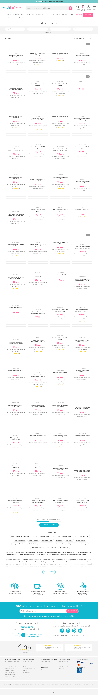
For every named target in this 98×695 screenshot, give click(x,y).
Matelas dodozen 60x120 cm (60, 275)
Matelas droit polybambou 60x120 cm (60, 468)
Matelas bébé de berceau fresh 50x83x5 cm (82, 340)
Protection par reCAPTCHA (54, 692)
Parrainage (61, 668)
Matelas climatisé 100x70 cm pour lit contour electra (16, 277)
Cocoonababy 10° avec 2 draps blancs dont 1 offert (60, 149)
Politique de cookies (9, 668)
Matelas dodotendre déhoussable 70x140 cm (38, 312)
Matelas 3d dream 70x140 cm (82, 147)
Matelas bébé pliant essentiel (60, 116)
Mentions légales (27, 666)
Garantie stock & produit (10, 674)
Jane (38, 554)
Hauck (32, 554)
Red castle (36, 552)
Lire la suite (49, 572)
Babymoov (74, 552)
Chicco (88, 552)
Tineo (84, 554)
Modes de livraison (9, 670)
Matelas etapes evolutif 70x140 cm (82, 371)
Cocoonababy (7, 684)
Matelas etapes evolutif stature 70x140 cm (82, 501)
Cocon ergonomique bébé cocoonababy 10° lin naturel (82, 56)
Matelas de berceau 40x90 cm (60, 243)
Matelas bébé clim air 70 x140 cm (38, 210)
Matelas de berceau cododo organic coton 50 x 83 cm (16, 149)
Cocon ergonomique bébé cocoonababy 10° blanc (82, 182)
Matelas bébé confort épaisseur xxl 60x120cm (38, 119)
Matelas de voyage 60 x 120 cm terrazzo (38, 436)
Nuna (49, 554)
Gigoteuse (71, 544)
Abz (42, 552)
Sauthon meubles (74, 554)
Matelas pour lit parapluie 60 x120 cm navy (82, 119)
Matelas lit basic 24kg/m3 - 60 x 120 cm (60, 373)
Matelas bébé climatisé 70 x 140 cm (60, 338)
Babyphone (64, 547)
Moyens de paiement (10, 672)
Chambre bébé (89, 684)
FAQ (42, 669)
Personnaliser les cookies (11, 666)
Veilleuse (48, 684)
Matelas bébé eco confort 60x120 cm (38, 84)
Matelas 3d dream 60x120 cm (38, 147)
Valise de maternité (63, 666)
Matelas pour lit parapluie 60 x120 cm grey (38, 54)
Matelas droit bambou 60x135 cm (15, 466)
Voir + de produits (49, 525)
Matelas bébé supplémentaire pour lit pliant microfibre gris (38, 376)
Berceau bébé (20, 540)
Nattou (43, 554)
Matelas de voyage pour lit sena (60, 210)
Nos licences (44, 665)
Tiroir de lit (32, 544)
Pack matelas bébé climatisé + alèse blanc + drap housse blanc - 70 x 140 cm (82, 472)
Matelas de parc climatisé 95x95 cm (38, 275)
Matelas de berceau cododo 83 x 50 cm (82, 436)
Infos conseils (62, 663)
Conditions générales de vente (12, 661)
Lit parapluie (80, 540)
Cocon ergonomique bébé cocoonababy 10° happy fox (82, 247)
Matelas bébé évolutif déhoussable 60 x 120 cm (82, 310)
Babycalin (66, 552)
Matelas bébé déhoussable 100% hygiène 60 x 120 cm (37, 405)
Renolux (63, 554)
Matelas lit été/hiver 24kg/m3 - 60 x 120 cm (38, 180)
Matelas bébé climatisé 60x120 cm (15, 177)
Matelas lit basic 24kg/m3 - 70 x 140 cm (15, 405)
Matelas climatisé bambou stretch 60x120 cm (60, 501)
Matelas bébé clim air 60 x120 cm (16, 371)
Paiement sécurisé (82, 659)
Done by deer (24, 554)
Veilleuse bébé (47, 540)
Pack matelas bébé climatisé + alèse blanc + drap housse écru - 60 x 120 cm (16, 215)
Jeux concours (62, 665)
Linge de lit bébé (19, 544)
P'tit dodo (55, 554)
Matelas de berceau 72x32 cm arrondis (60, 436)
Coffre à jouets (51, 547)
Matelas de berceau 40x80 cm (60, 177)
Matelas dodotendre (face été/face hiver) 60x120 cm (82, 280)
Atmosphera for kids (53, 552)
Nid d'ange (83, 544)
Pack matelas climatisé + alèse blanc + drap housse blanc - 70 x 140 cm (15, 89)
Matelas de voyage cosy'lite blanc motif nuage (60, 310)
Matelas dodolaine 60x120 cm (15, 308)
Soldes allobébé (26, 672)
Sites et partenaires (45, 661)
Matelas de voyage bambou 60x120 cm (38, 466)
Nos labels (43, 663)
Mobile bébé (60, 544)
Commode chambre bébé (62, 536)
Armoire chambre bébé (41, 536)
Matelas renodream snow (82, 84)
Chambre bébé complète (20, 536)
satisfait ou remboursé (60, 588)
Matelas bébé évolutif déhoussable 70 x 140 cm (38, 340)
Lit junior (69, 540)
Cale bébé (36, 684)
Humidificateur (37, 547)
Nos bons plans (26, 663)
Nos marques (26, 665)
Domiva (15, 554)
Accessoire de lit (45, 544)
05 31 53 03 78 (83, 595)
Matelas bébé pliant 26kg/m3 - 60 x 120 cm (16, 245)
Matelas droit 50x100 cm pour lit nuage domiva (38, 501)
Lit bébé (59, 540)
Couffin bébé (33, 540)
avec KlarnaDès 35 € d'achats (37, 589)
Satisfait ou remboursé (10, 676)
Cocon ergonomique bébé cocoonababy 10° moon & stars (82, 409)
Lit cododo (30, 684)
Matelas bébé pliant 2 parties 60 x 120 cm (60, 54)
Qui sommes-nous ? (27, 661)
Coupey (9, 554)
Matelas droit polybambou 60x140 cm (15, 501)
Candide (28, 552)
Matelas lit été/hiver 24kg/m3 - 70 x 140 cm (60, 405)
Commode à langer (81, 536)
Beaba (82, 552)
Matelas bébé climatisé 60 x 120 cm (60, 84)
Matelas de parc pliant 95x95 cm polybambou (38, 245)
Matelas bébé (15, 684)
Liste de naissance (63, 661)
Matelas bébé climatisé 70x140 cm (15, 117)
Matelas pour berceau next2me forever (16, 438)
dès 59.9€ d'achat (15, 589)
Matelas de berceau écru (82, 209)
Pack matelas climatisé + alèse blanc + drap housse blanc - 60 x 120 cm (15, 57)
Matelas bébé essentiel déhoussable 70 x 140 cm (16, 342)
